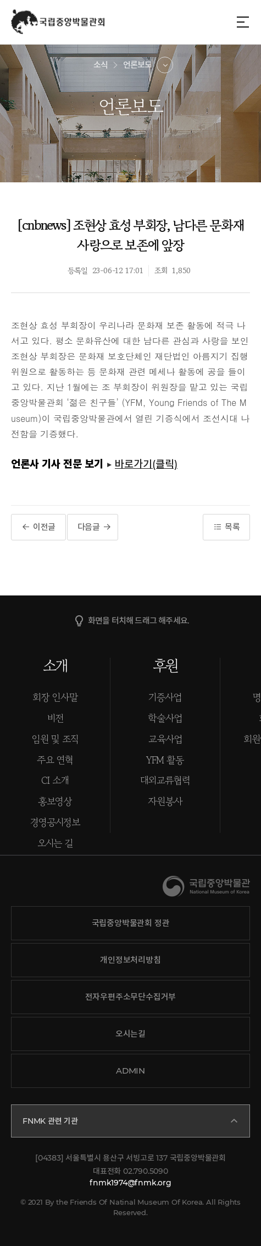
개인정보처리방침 (130, 960)
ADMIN (130, 1070)
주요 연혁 (55, 759)
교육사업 (165, 739)
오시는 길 (55, 843)
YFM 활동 (165, 759)
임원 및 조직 (55, 739)
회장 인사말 (55, 697)
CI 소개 (55, 780)
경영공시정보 (55, 822)
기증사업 (165, 697)
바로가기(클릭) (146, 464)
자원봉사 (165, 801)
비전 (55, 718)
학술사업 (165, 718)
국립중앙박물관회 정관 (131, 923)
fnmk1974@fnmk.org (130, 1183)
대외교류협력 (165, 780)
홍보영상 (55, 801)
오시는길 (130, 1033)
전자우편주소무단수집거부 (130, 997)
